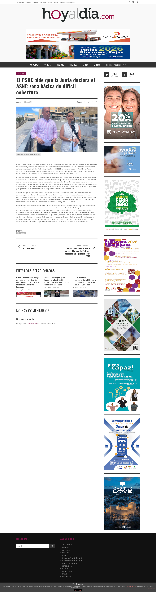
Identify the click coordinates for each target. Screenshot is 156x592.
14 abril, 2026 (26, 290)
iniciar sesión (32, 324)
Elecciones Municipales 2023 (72, 563)
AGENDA (65, 547)
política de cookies (130, 586)
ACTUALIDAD (21, 73)
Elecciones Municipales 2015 (72, 558)
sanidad (23, 233)
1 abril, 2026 (82, 287)
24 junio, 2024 (28, 102)
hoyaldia (18, 290)
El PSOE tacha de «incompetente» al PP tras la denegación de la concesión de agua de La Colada (84, 281)
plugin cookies (151, 588)
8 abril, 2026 (55, 287)
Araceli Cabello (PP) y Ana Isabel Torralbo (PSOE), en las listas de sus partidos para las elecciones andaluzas (56, 281)
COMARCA (66, 550)
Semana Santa (67, 577)
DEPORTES (66, 555)
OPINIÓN (65, 569)
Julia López (47, 287)
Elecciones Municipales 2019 (72, 561)
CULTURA (65, 553)
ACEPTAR (78, 590)
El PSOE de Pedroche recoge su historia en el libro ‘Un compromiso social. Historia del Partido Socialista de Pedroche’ (27, 282)
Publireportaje (67, 571)
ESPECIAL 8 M (67, 566)
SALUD (64, 574)
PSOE (18, 233)
